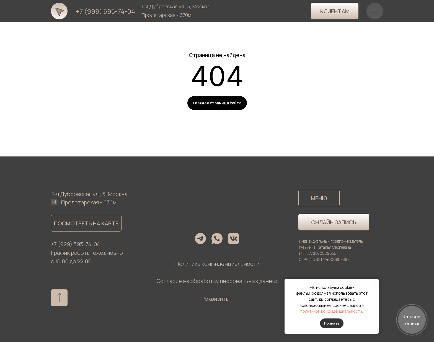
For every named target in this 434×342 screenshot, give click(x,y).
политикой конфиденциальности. (331, 311)
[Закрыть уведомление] (374, 283)
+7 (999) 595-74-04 (105, 11)
